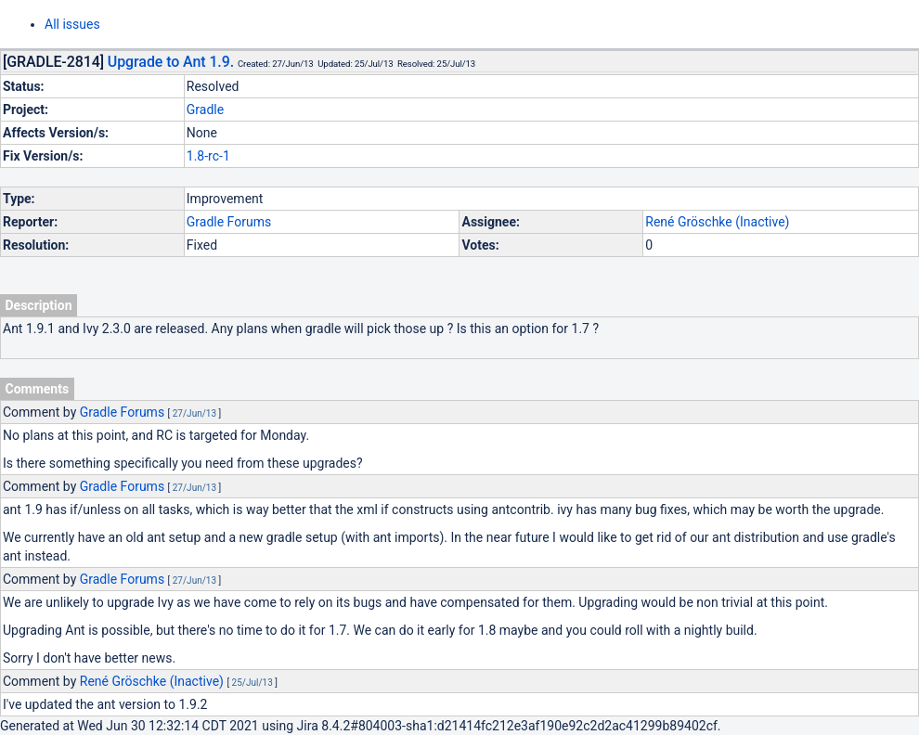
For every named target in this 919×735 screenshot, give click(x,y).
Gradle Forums (229, 221)
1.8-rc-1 (208, 155)
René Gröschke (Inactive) (717, 221)
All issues (72, 24)
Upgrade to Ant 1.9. (171, 62)
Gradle (205, 109)
